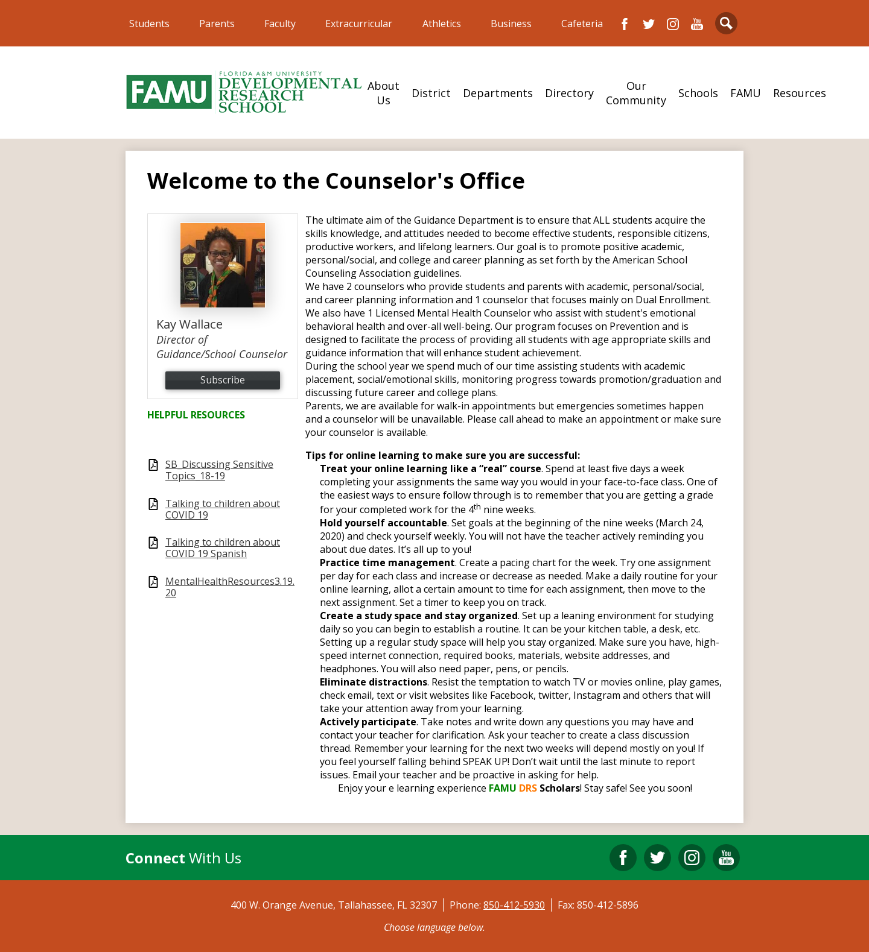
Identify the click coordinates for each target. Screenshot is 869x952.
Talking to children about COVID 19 (222, 509)
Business (511, 23)
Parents (217, 23)
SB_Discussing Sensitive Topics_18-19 (219, 470)
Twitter (649, 24)
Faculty (280, 23)
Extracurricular (358, 23)
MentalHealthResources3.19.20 (229, 587)
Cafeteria (582, 23)
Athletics (441, 23)
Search (726, 25)
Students (149, 23)
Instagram (673, 24)
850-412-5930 (514, 905)
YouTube (697, 24)
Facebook (625, 24)
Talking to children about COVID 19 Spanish (222, 548)
